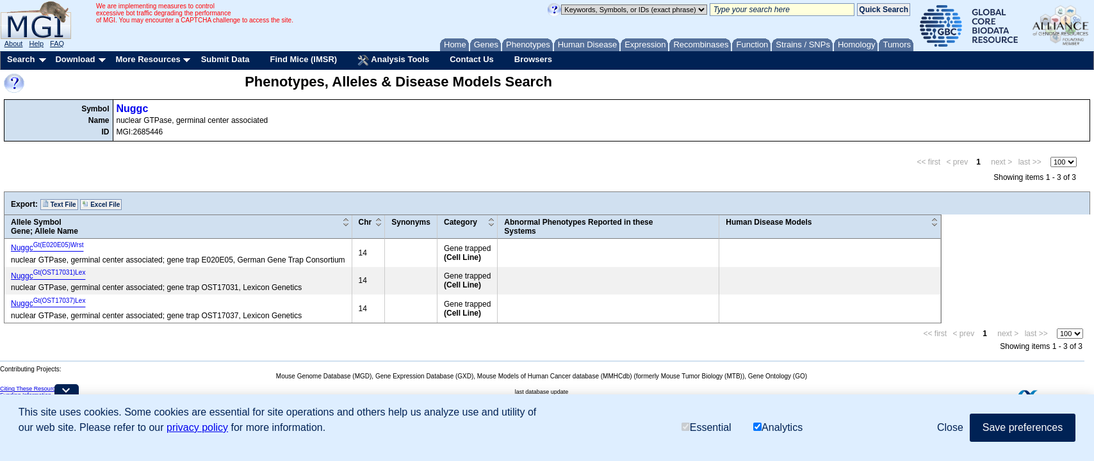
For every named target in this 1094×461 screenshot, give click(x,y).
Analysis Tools (393, 60)
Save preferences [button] (1023, 427)
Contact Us (472, 59)
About (13, 43)
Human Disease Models (769, 222)
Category (460, 222)
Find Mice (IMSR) (303, 59)
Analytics (778, 427)
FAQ (57, 43)
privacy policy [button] (197, 427)
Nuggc (133, 108)
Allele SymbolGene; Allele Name (44, 227)
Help (36, 43)
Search (21, 59)
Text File (59, 204)
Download (75, 59)
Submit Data (225, 59)
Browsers (533, 59)
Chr (365, 222)
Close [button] (950, 427)
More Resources (147, 59)
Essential (706, 427)
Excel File (101, 204)
